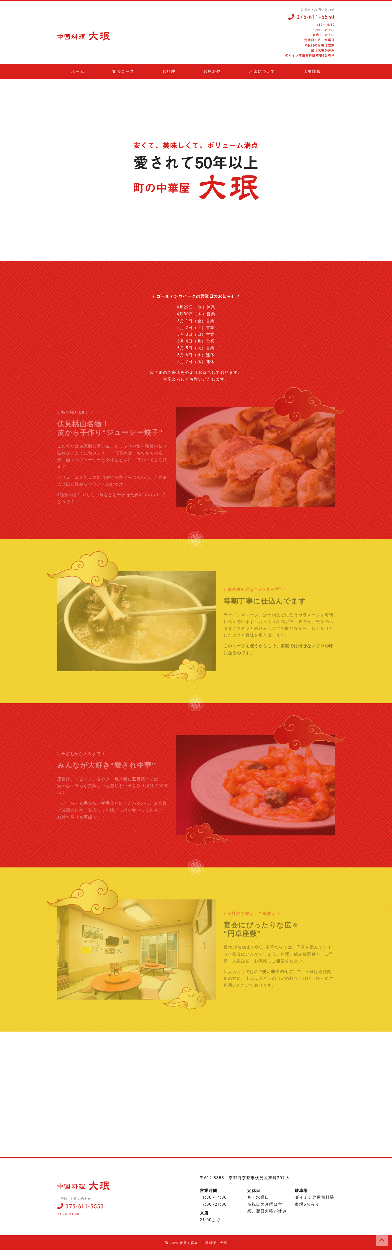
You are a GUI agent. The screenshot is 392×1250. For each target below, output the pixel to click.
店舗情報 (312, 71)
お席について (262, 71)
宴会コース (123, 71)
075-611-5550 (311, 17)
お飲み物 (212, 71)
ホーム (77, 71)
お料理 (169, 71)
